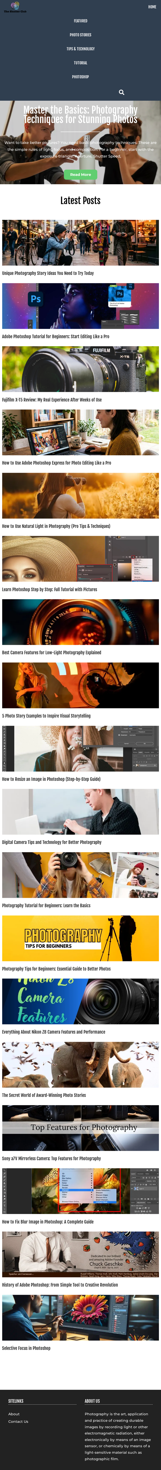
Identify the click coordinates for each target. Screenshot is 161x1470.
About (14, 1414)
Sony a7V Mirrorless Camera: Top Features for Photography (51, 1158)
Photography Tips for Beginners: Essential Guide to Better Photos (56, 969)
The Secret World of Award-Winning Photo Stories (44, 1095)
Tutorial (80, 63)
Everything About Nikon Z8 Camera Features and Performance (53, 1032)
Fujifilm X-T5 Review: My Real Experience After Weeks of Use (52, 400)
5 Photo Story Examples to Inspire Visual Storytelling (46, 716)
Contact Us (18, 1421)
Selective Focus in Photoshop (26, 1348)
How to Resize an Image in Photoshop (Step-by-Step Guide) (51, 779)
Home (152, 7)
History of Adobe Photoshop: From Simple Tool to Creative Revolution (60, 1285)
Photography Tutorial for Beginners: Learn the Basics (46, 905)
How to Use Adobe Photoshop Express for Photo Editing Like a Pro (56, 463)
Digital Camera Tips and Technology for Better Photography (51, 842)
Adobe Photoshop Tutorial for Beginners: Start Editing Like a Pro (55, 336)
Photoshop (80, 77)
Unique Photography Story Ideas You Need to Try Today (48, 273)
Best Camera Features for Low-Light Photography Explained (51, 652)
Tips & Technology (81, 49)
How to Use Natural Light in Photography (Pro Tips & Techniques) (56, 526)
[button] (80, 175)
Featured (80, 21)
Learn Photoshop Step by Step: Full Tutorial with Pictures (49, 589)
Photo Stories (80, 35)
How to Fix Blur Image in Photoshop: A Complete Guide (48, 1222)
